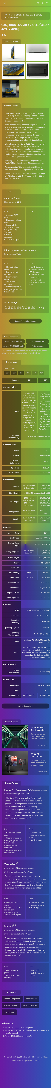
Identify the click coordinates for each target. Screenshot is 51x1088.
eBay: (38, 341)
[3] (14, 925)
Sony (11, 15)
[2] (17, 863)
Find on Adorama (38, 346)
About (45, 1057)
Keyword (30, 1005)
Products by (10, 1005)
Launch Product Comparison (25, 321)
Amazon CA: (13, 346)
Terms (14, 1061)
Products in (31, 999)
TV (6, 15)
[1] (12, 789)
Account (36, 1061)
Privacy (20, 1061)
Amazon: (13, 341)
